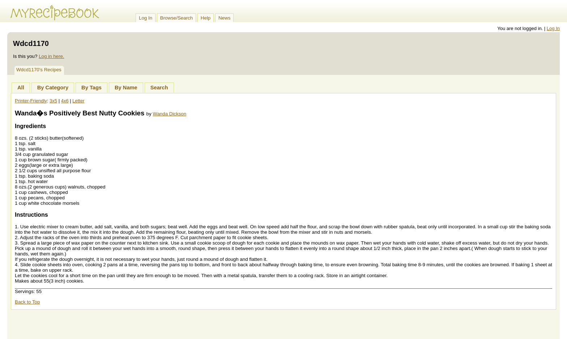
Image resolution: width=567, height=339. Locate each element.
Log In (145, 18)
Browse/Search (176, 18)
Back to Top (27, 302)
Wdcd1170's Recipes (38, 69)
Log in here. (51, 56)
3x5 (53, 100)
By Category (52, 87)
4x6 (65, 100)
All (20, 87)
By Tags (91, 87)
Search (159, 87)
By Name (126, 87)
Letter (78, 100)
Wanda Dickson (169, 113)
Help (205, 18)
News (224, 18)
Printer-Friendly (31, 100)
